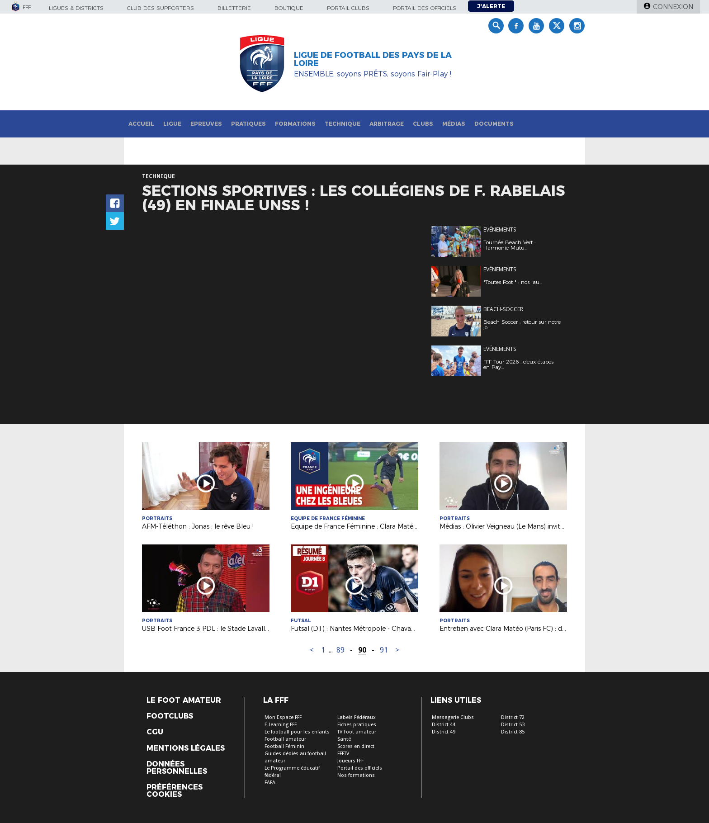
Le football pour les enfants (297, 732)
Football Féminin (284, 746)
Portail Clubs (348, 7)
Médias (453, 123)
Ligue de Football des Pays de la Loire (373, 59)
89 (340, 650)
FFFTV (343, 754)
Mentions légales (186, 748)
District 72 (513, 717)
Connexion (673, 7)
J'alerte (491, 6)
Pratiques (248, 123)
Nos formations (356, 775)
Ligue (172, 123)
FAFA (270, 782)
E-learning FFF (281, 725)
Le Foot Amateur (184, 700)
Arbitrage (386, 123)
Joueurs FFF (350, 761)
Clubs (423, 123)
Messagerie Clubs (453, 717)
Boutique (288, 7)
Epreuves (206, 123)
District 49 (443, 732)
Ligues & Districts (76, 7)
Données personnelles (177, 768)
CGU (155, 732)
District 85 (513, 732)
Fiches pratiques (356, 725)
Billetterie (234, 7)
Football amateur (285, 739)
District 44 (443, 725)
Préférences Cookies (175, 791)
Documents (494, 123)
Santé (344, 739)
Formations (295, 123)
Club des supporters (160, 7)
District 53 (513, 725)
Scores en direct (355, 746)
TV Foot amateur (356, 732)
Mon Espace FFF (283, 717)
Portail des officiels (424, 7)
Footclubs (170, 716)
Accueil (141, 123)
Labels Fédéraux (356, 717)
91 (384, 650)
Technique (342, 123)
